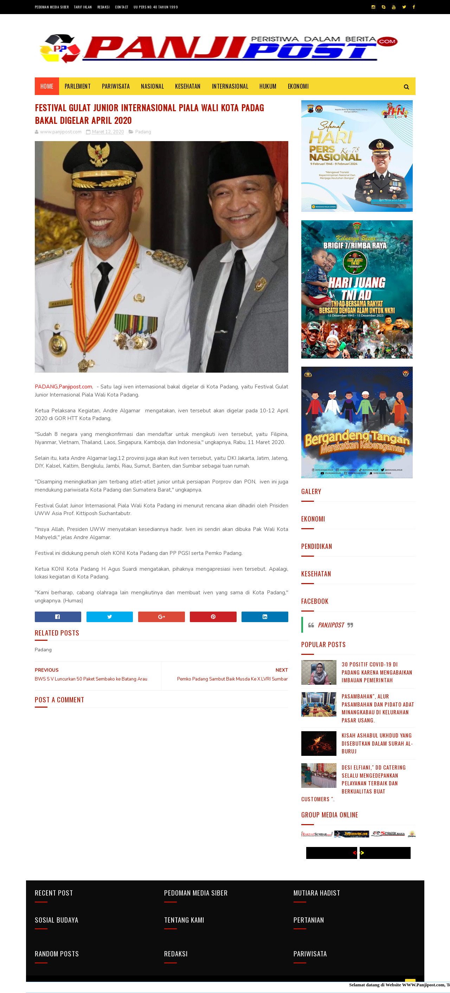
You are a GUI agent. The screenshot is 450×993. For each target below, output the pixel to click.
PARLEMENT (78, 86)
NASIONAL (152, 86)
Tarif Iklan (83, 7)
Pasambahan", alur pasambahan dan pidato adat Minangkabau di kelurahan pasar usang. (378, 708)
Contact (121, 7)
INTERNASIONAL (230, 86)
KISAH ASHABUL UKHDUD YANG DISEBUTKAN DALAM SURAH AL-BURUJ (377, 743)
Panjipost (331, 624)
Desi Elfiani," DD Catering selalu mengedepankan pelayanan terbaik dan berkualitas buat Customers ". (353, 783)
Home (46, 86)
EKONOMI (298, 86)
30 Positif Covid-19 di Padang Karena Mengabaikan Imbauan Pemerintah (377, 672)
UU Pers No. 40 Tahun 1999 (156, 7)
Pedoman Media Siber (52, 7)
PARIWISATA (116, 86)
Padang (143, 132)
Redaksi (103, 7)
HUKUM (268, 86)
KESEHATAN (188, 86)
